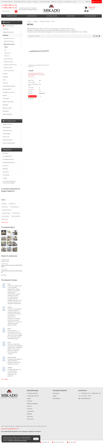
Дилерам (5, 168)
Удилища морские (8, 61)
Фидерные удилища (8, 32)
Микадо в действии (45, 1)
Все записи (4, 275)
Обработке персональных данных (17, 440)
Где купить (6, 172)
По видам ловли (9, 121)
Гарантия (35, 1)
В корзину (32, 96)
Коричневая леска (14, 206)
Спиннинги (5, 29)
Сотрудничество (7, 156)
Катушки (5, 73)
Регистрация (97, 1)
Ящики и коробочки (8, 101)
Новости (54, 1)
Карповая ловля (52, 16)
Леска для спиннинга (6, 210)
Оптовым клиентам (7, 1)
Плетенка (5, 83)
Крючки (5, 95)
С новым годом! (5, 261)
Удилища (5, 35)
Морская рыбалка (90, 16)
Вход (88, 1)
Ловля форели (31, 16)
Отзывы (5, 178)
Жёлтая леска (5, 206)
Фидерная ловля (12, 16)
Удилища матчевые (9, 44)
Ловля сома (71, 16)
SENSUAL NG (7, 53)
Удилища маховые (8, 59)
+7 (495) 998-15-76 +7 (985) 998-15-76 (9, 6)
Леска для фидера (6, 213)
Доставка (5, 153)
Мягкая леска (5, 219)
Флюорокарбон (7, 89)
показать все (4, 222)
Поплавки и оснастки (8, 92)
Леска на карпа (15, 213)
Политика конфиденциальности (10, 428)
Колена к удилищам (9, 70)
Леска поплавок (5, 216)
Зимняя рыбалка (7, 114)
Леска (4, 80)
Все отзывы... (4, 379)
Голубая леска (12, 203)
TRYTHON (6, 56)
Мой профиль (56, 398)
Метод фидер (6, 133)
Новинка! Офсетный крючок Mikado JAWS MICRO (11, 265)
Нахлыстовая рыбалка (9, 143)
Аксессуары (6, 98)
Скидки (29, 1)
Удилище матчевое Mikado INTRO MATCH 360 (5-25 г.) (38, 65)
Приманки (5, 76)
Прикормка (6, 111)
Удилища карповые (9, 41)
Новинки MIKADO (8, 26)
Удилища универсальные (10, 64)
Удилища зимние (8, 67)
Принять (36, 439)
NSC (5, 50)
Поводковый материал (9, 86)
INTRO (6, 47)
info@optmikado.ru (86, 398)
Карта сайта (30, 419)
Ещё (74, 1)
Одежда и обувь (7, 108)
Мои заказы (56, 393)
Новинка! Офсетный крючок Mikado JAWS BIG (11, 271)
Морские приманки (16, 216)
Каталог (6, 22)
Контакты (60, 1)
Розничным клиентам (19, 1)
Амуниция (5, 105)
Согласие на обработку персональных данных (9, 182)
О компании (68, 1)
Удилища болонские (9, 38)
